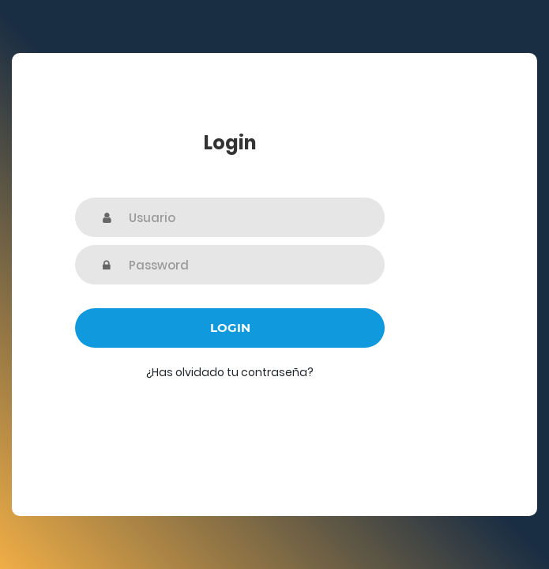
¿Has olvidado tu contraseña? (230, 372)
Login (230, 327)
